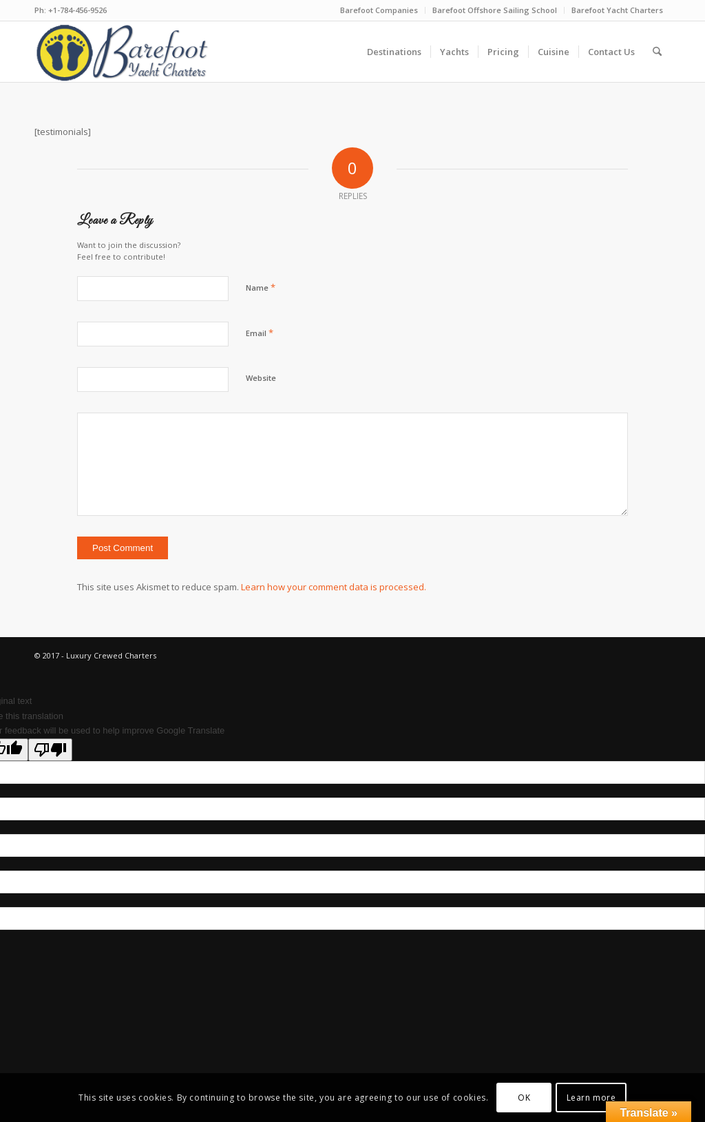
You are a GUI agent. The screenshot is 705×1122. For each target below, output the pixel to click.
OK (524, 1097)
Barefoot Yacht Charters (617, 10)
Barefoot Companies (379, 10)
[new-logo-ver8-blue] (126, 51)
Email (259, 332)
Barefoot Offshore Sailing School (494, 10)
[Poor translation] (50, 749)
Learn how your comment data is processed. (333, 587)
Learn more (591, 1097)
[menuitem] (379, 10)
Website (261, 378)
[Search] (657, 51)
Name (260, 287)
